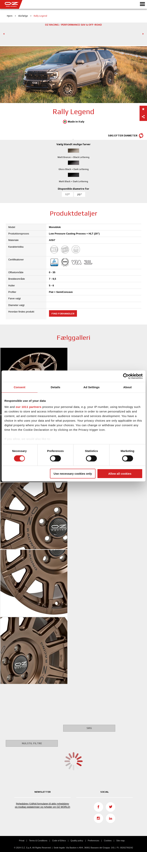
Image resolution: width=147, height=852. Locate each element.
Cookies (108, 840)
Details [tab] (55, 387)
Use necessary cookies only (73, 473)
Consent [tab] (19, 387)
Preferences (93, 840)
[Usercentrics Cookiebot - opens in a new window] (126, 376)
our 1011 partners (28, 406)
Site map (120, 840)
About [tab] (127, 387)
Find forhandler (62, 313)
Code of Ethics (59, 840)
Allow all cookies (119, 473)
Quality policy (77, 840)
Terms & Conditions (38, 840)
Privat (21, 840)
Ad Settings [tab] (91, 387)
